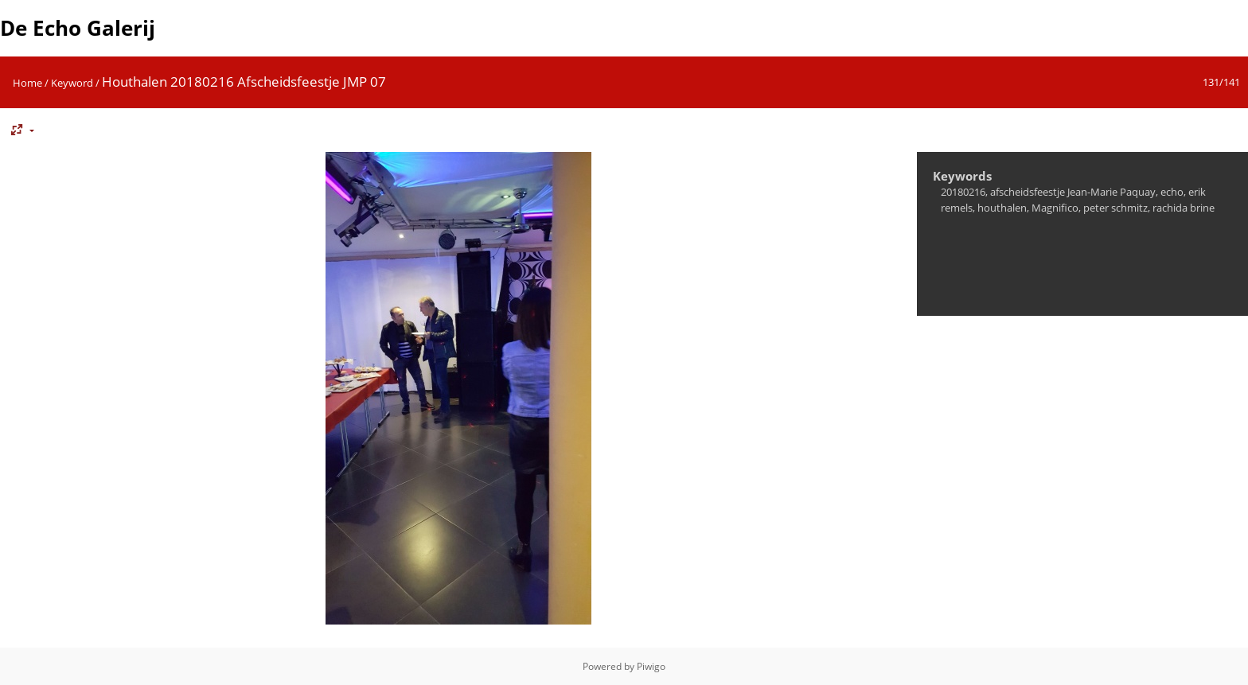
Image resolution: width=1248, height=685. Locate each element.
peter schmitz (1115, 207)
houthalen (1002, 207)
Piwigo (651, 666)
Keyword (72, 83)
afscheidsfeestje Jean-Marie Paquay (1073, 192)
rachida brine (1183, 207)
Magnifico (1055, 207)
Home (27, 83)
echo (1172, 192)
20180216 (963, 192)
